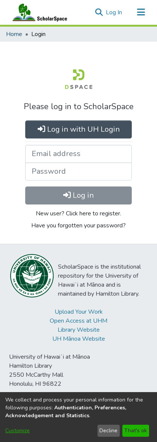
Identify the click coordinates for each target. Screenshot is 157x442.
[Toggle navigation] (140, 12)
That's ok (135, 430)
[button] (99, 12)
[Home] (38, 12)
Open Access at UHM (78, 321)
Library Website (79, 330)
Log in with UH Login (79, 129)
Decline (108, 430)
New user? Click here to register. (78, 213)
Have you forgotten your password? (78, 225)
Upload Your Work (79, 312)
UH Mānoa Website (78, 339)
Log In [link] (114, 12)
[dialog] (78, 417)
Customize (17, 430)
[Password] (78, 171)
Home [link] (14, 34)
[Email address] (78, 154)
